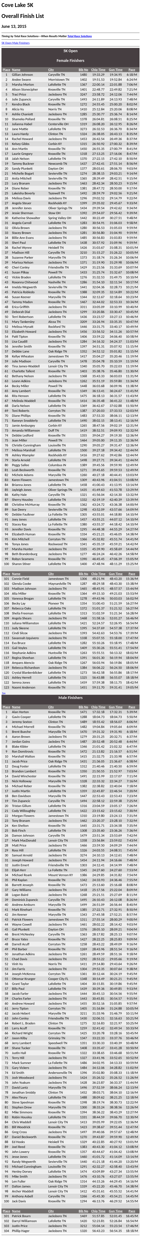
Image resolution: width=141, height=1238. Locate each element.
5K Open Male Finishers (15, 43)
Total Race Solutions (80, 36)
